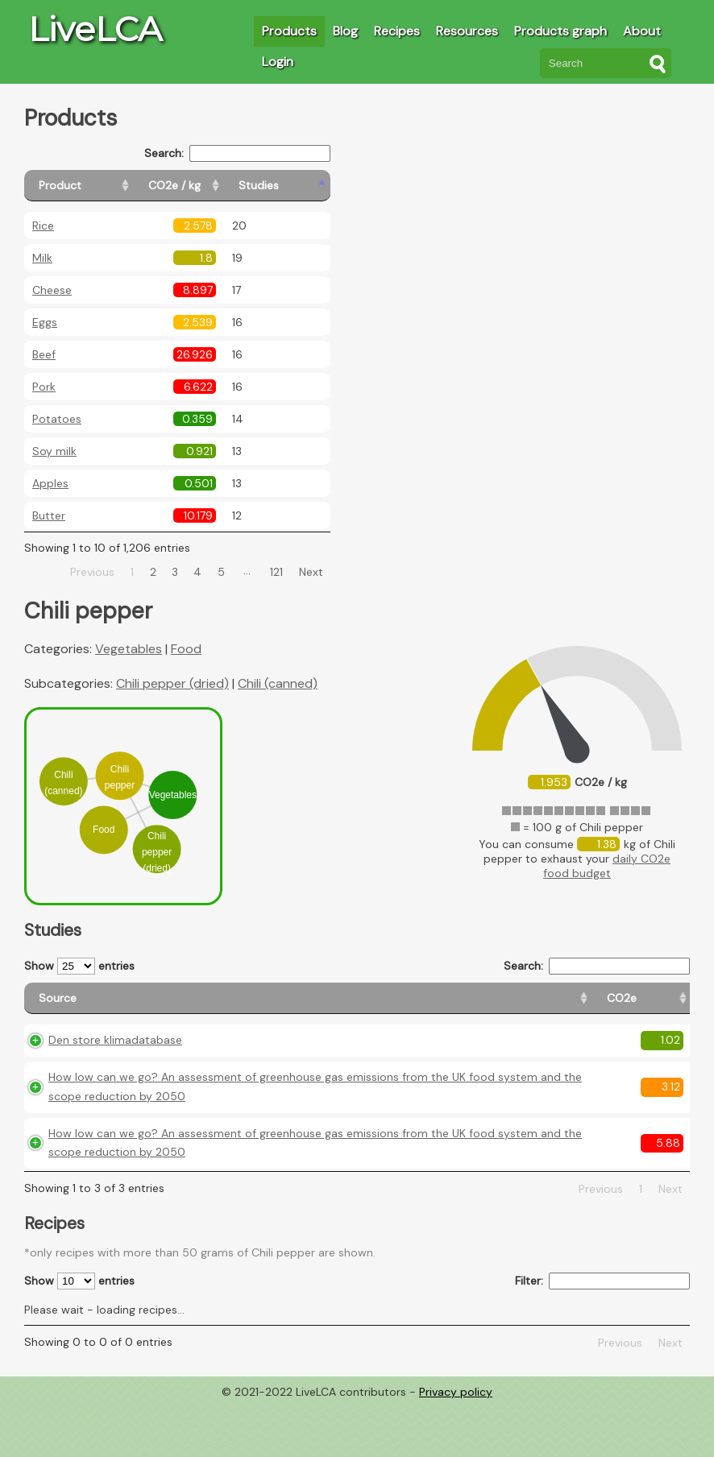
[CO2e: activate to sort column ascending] (391, 1006)
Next (311, 572)
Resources (467, 31)
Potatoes (56, 419)
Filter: (602, 1333)
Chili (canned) (278, 683)
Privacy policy (455, 1445)
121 (276, 572)
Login (277, 61)
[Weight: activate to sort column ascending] (658, 1006)
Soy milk (54, 451)
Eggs (44, 322)
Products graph (560, 31)
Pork (44, 386)
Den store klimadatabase (115, 1054)
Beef (44, 354)
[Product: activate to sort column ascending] (97, 185)
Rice (43, 225)
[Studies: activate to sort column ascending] (295, 185)
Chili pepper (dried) (172, 683)
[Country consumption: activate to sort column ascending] (565, 1006)
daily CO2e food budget (606, 865)
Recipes (397, 31)
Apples (50, 483)
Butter (48, 515)
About (642, 31)
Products (289, 31)
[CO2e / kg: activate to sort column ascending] (215, 185)
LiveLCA (95, 29)
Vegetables (128, 648)
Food (186, 648)
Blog (345, 31)
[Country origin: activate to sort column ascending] (463, 1006)
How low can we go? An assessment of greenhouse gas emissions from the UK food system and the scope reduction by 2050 (195, 1110)
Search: (237, 153)
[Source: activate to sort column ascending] (193, 1006)
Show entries (79, 966)
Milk (42, 257)
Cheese (52, 290)
